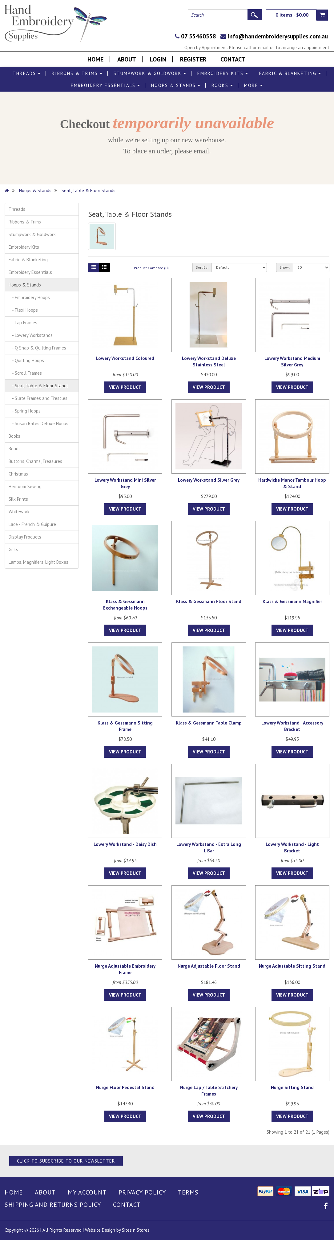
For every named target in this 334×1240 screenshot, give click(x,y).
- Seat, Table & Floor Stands (39, 386)
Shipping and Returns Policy (53, 1205)
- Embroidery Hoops (29, 297)
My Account (87, 1192)
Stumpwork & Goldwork (150, 73)
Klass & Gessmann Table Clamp (209, 723)
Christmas (18, 474)
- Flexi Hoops (23, 310)
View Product (125, 387)
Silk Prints (18, 499)
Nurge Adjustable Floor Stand (209, 966)
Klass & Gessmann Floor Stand (208, 601)
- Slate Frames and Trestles (38, 398)
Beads (15, 449)
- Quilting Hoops (26, 360)
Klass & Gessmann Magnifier (292, 601)
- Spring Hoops (25, 411)
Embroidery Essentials (105, 85)
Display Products (25, 537)
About (126, 59)
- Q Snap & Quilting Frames (37, 348)
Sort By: (202, 267)
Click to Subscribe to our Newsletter (66, 1161)
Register (193, 59)
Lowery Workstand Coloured (125, 358)
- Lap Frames (23, 323)
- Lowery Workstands (31, 335)
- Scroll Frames (25, 373)
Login (158, 59)
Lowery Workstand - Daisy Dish (125, 844)
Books (222, 85)
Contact (232, 59)
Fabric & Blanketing (290, 73)
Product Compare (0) (151, 268)
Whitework (19, 512)
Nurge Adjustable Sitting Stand (292, 966)
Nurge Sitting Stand (292, 1087)
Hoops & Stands (176, 85)
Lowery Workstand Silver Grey (208, 480)
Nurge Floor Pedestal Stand (125, 1087)
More (253, 85)
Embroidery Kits (222, 73)
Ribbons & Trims (77, 73)
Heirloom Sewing (25, 486)
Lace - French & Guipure (32, 524)
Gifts (13, 549)
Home (95, 59)
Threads (27, 73)
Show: (285, 267)
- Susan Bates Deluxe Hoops (38, 423)
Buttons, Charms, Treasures (35, 461)
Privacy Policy (142, 1192)
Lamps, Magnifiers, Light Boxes (38, 562)
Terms (188, 1192)
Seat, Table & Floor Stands (88, 190)
